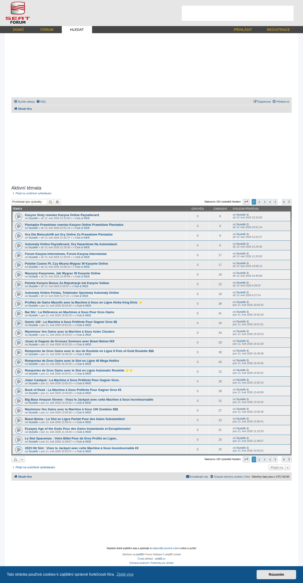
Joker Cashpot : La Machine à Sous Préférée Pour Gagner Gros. (72, 380)
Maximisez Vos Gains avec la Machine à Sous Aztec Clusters (70, 331)
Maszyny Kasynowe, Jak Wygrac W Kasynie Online (62, 273)
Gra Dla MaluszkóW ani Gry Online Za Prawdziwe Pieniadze (69, 234)
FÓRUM (46, 29)
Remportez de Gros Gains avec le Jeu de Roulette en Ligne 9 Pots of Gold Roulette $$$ (89, 351)
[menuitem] (41, 101)
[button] (246, 202)
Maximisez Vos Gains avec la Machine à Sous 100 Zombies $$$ (71, 409)
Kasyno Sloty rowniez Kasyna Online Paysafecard (62, 215)
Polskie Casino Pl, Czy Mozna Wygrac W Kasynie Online (66, 263)
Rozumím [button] (276, 574)
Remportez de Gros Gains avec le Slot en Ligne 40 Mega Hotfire (72, 360)
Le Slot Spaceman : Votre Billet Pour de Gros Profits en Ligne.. (71, 438)
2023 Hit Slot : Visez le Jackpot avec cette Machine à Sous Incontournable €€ (82, 448)
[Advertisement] (237, 13)
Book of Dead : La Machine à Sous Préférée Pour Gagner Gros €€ (73, 390)
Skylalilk (33, 218)
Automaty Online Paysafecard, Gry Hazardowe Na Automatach (71, 244)
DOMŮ (18, 29)
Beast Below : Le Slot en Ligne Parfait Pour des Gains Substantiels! (75, 419)
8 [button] (284, 202)
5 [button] (275, 202)
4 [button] (270, 202)
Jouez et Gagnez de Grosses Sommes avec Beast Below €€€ (70, 341)
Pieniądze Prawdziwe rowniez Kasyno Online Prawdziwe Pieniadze (74, 224)
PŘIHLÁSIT (243, 29)
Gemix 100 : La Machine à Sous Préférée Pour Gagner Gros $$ (71, 322)
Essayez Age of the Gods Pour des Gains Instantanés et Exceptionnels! (78, 428)
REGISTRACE (278, 29)
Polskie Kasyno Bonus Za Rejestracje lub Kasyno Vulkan (67, 283)
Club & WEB (82, 218)
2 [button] (259, 202)
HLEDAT (77, 29)
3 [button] (264, 202)
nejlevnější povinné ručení (166, 548)
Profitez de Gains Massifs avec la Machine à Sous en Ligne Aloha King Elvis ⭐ (83, 302)
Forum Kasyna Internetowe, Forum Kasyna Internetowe (66, 254)
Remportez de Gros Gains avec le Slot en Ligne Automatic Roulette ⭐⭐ (79, 370)
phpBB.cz (160, 558)
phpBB (139, 554)
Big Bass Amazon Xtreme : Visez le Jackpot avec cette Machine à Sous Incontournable (89, 399)
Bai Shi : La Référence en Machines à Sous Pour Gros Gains (69, 312)
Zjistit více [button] (125, 574)
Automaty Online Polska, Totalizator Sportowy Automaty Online (72, 292)
